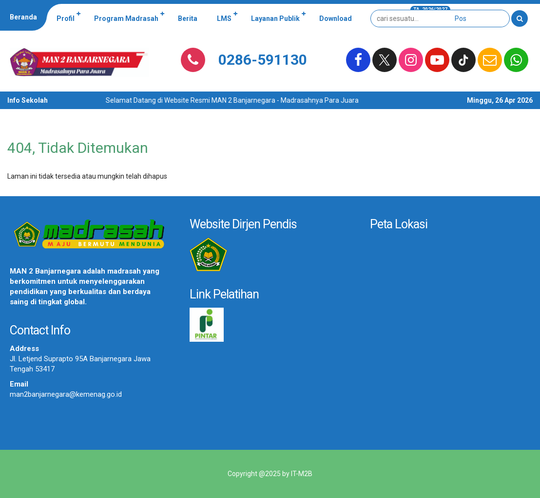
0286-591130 (262, 59)
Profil (66, 18)
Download (335, 18)
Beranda (23, 17)
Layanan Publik (275, 18)
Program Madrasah (126, 18)
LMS (224, 18)
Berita (187, 18)
